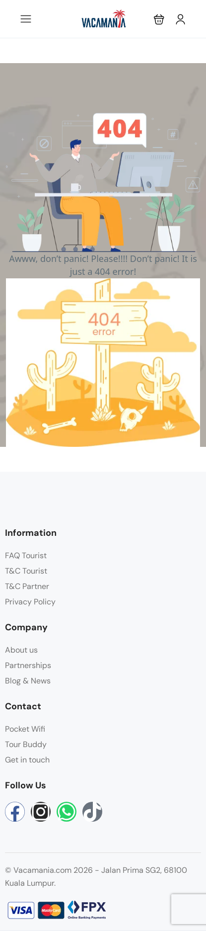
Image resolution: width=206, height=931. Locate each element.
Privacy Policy (30, 601)
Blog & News (28, 681)
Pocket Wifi (25, 729)
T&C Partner (27, 586)
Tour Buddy (26, 744)
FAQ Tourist (26, 555)
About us (21, 650)
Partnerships (28, 665)
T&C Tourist (26, 571)
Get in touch (27, 760)
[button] (159, 19)
